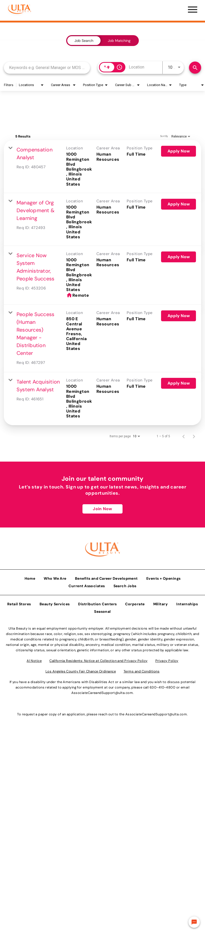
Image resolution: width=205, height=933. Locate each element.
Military (160, 603)
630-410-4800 (162, 686)
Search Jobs (124, 585)
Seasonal (102, 610)
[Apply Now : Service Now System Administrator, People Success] (178, 256)
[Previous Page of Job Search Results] (183, 436)
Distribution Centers (97, 603)
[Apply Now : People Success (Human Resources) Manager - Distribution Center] (178, 315)
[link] (102, 166)
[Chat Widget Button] (194, 922)
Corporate (135, 603)
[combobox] (47, 68)
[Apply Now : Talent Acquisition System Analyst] (178, 383)
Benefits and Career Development (106, 577)
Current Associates (87, 585)
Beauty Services (55, 603)
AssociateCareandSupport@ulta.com (102, 692)
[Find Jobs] (195, 68)
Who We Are (55, 577)
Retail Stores (19, 603)
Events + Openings (163, 577)
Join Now (102, 508)
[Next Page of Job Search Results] (194, 436)
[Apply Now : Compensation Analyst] (178, 151)
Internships (187, 603)
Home (30, 577)
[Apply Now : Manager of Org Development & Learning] (178, 204)
